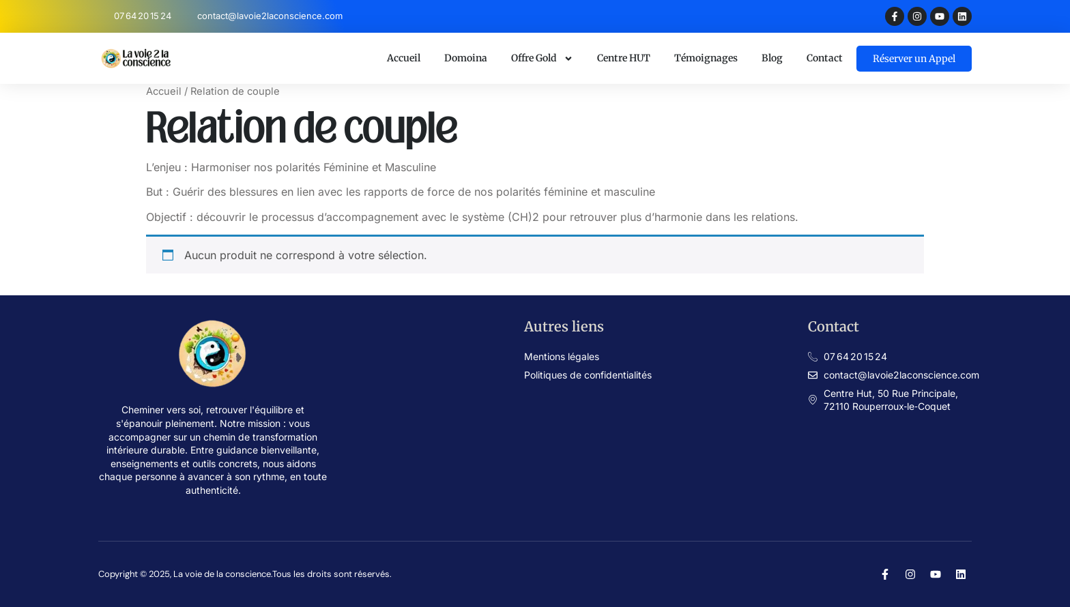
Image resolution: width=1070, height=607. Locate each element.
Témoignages (706, 58)
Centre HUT (623, 58)
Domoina (465, 58)
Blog (772, 58)
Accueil (403, 58)
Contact (825, 58)
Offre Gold (542, 58)
